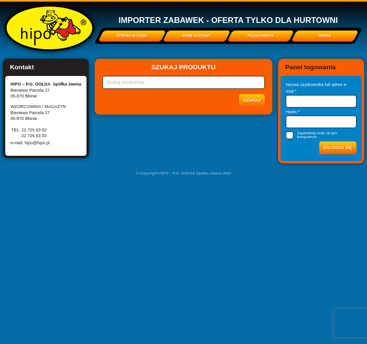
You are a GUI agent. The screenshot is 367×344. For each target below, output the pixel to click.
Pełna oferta (260, 36)
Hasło (293, 111)
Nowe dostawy (196, 36)
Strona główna (132, 36)
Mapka (325, 36)
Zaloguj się (338, 147)
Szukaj (251, 100)
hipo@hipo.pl (37, 142)
